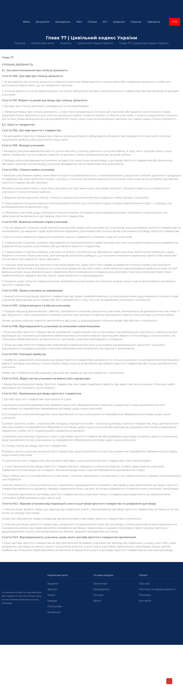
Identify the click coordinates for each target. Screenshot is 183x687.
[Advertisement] (91, 666)
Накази (52, 600)
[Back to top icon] (169, 681)
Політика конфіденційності (157, 589)
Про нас (144, 583)
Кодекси (65, 43)
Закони (52, 589)
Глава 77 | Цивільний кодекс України (144, 43)
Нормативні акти (42, 43)
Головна (19, 43)
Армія (97, 600)
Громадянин (101, 589)
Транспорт (100, 583)
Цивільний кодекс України (95, 43)
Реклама (145, 595)
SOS (174, 21)
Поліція (98, 595)
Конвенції (54, 612)
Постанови (54, 606)
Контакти (145, 600)
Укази (51, 595)
